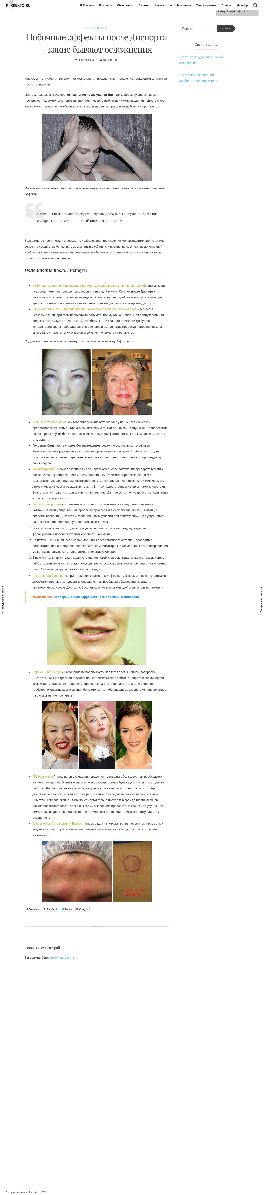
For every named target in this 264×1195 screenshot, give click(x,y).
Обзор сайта (125, 5)
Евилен (107, 60)
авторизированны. (63, 957)
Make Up (242, 5)
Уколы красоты (206, 5)
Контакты (105, 5)
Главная (87, 5)
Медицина (184, 5)
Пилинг (226, 5)
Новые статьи (163, 5)
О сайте (144, 5)
